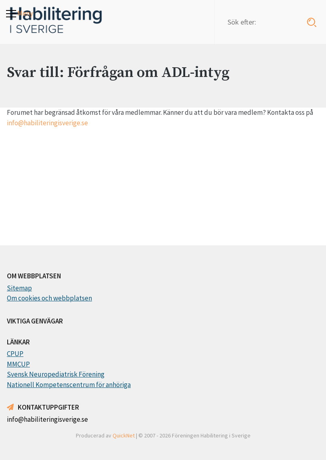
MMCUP (18, 364)
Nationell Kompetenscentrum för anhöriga (69, 384)
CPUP (15, 353)
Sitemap (19, 288)
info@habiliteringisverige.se (47, 122)
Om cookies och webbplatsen (49, 298)
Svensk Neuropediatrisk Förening (55, 374)
